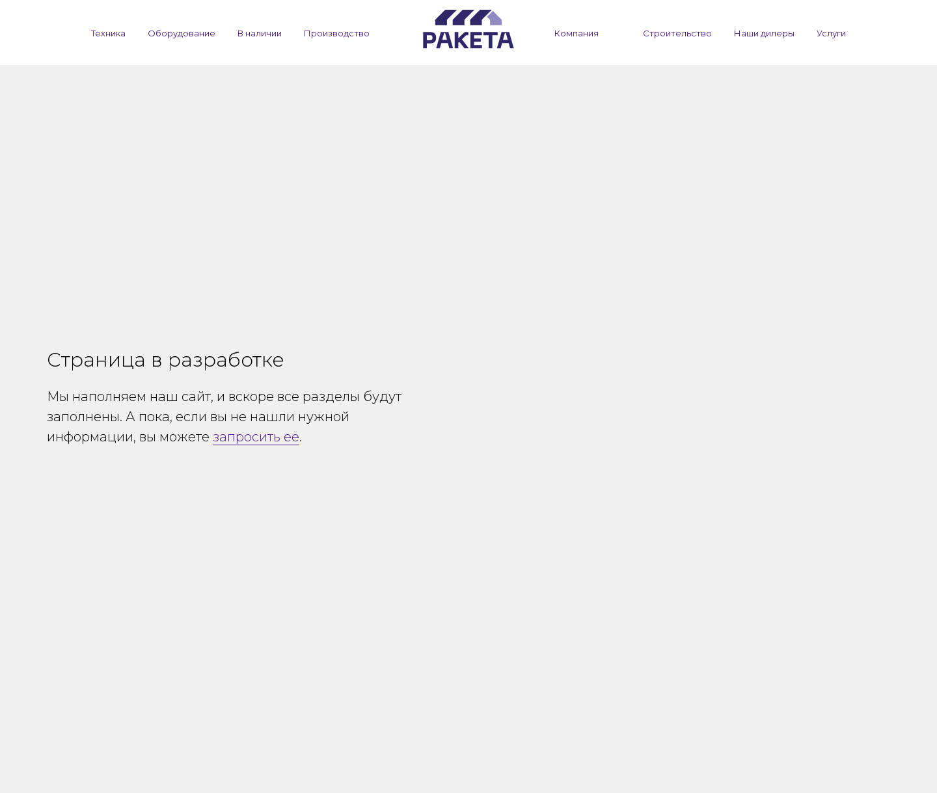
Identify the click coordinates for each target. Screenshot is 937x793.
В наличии (260, 33)
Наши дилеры (764, 33)
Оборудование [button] (181, 33)
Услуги (831, 33)
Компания (576, 33)
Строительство (677, 33)
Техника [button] (108, 33)
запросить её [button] (256, 437)
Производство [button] (337, 33)
